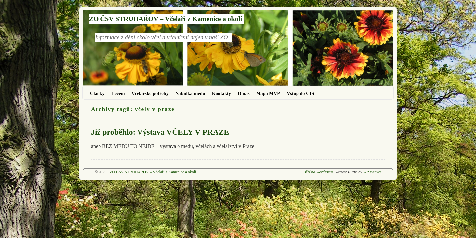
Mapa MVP (268, 93)
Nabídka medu (190, 93)
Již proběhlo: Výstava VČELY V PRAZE (160, 132)
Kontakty (221, 93)
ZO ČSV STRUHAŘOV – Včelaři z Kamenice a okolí (165, 18)
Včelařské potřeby (150, 93)
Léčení (118, 93)
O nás (244, 93)
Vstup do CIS (300, 93)
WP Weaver (372, 172)
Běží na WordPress (318, 172)
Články (97, 93)
